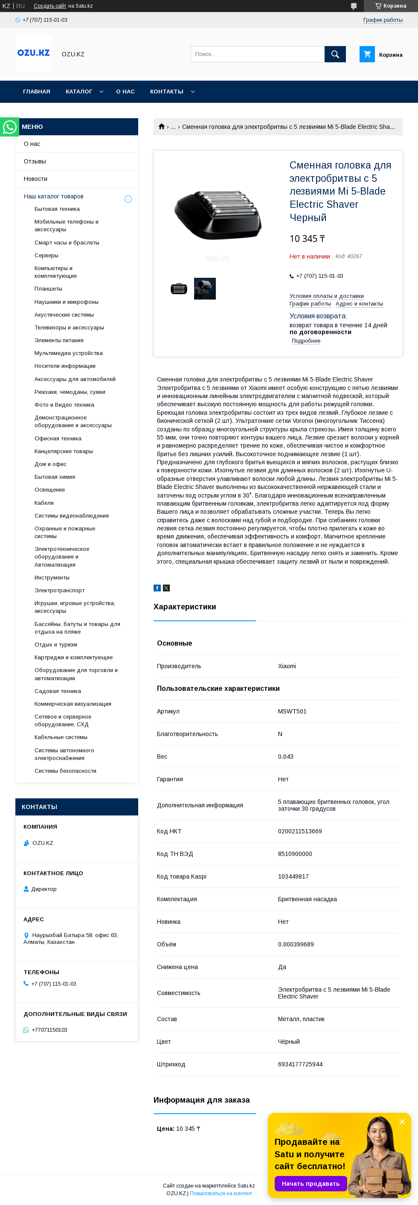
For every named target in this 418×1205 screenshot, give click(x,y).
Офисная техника (58, 438)
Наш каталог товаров (54, 196)
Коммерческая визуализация (73, 704)
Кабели (44, 503)
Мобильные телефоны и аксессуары (67, 225)
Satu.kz (246, 1186)
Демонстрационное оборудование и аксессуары (73, 421)
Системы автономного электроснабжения (64, 754)
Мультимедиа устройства (69, 353)
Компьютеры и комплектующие (56, 272)
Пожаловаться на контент (221, 1193)
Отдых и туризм (56, 644)
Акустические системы (64, 314)
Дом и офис (51, 464)
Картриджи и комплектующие (74, 657)
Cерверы (46, 255)
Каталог (79, 91)
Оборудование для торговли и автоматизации (76, 674)
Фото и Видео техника (64, 405)
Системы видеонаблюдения (72, 515)
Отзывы (35, 161)
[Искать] (335, 54)
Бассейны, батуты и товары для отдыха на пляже (77, 628)
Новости (35, 178)
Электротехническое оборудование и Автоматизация (62, 557)
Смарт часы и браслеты (67, 242)
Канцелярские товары (64, 451)
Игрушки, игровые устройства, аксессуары (75, 607)
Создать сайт (50, 6)
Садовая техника (58, 691)
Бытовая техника (57, 209)
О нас (125, 91)
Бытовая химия (55, 477)
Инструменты (52, 577)
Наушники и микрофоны (67, 302)
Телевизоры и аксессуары (69, 327)
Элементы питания (59, 340)
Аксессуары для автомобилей (75, 379)
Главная (36, 91)
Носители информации (65, 366)
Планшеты (48, 288)
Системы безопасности (65, 771)
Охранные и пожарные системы (65, 532)
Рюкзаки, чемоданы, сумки (70, 392)
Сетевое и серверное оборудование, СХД (63, 720)
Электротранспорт (59, 590)
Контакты (166, 91)
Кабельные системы (61, 737)
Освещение (50, 489)
